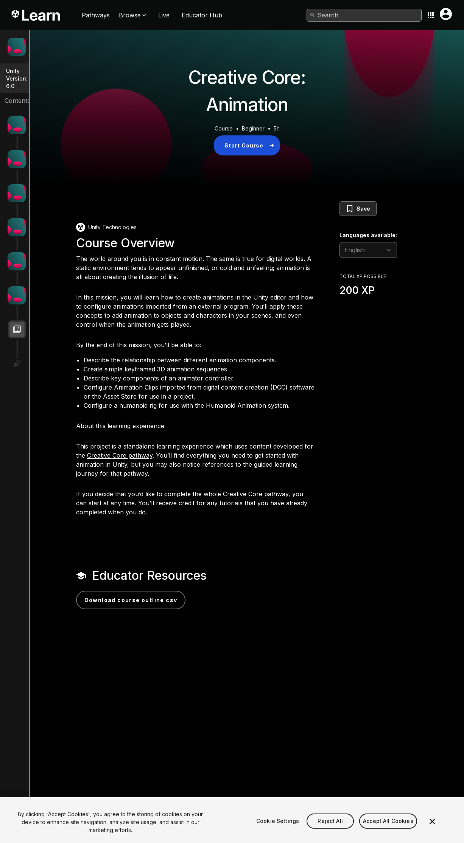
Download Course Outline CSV (197, 627)
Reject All (330, 832)
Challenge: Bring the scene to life (73, 287)
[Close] (432, 833)
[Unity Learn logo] (36, 15)
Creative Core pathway (229, 482)
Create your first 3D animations (70, 151)
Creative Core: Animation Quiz (69, 321)
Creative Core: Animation (62, 50)
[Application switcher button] (431, 15)
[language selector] (396, 250)
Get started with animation (64, 117)
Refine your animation (59, 185)
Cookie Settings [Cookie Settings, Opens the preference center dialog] (277, 832)
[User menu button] (446, 14)
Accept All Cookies (388, 832)
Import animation (52, 253)
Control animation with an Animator (74, 219)
